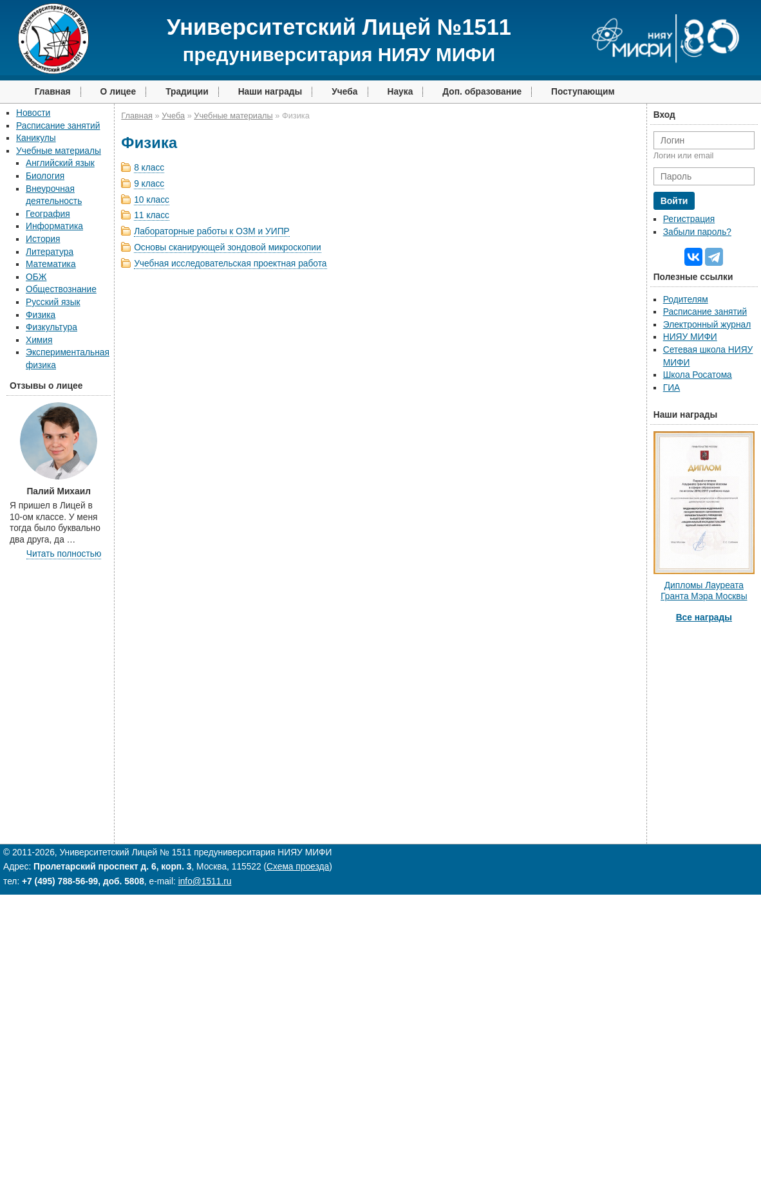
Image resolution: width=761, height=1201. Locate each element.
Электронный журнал (707, 325)
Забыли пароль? (697, 232)
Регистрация (689, 219)
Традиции (187, 92)
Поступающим (583, 92)
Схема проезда (298, 866)
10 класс (151, 200)
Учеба (344, 92)
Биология (45, 176)
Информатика (54, 226)
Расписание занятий (58, 126)
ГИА (672, 388)
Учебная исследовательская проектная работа (230, 263)
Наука (400, 92)
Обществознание (61, 289)
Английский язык (60, 163)
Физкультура (51, 327)
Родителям (685, 299)
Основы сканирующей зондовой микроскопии (227, 247)
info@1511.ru (205, 881)
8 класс (149, 167)
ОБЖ (36, 277)
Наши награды (270, 92)
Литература (49, 252)
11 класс (151, 215)
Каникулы (36, 138)
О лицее (118, 92)
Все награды (704, 617)
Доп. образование (481, 92)
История (43, 239)
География (48, 214)
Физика (40, 315)
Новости (33, 113)
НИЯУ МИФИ (690, 337)
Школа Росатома (697, 375)
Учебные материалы (58, 151)
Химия (39, 340)
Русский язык (53, 302)
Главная (53, 92)
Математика (51, 264)
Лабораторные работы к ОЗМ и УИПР (212, 231)
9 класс (149, 184)
